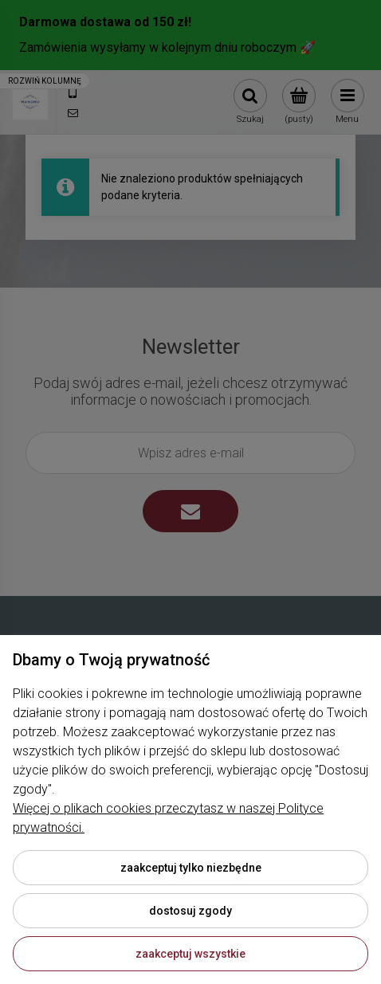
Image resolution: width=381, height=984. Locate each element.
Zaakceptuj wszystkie (190, 953)
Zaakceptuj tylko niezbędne (190, 867)
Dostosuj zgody (190, 910)
